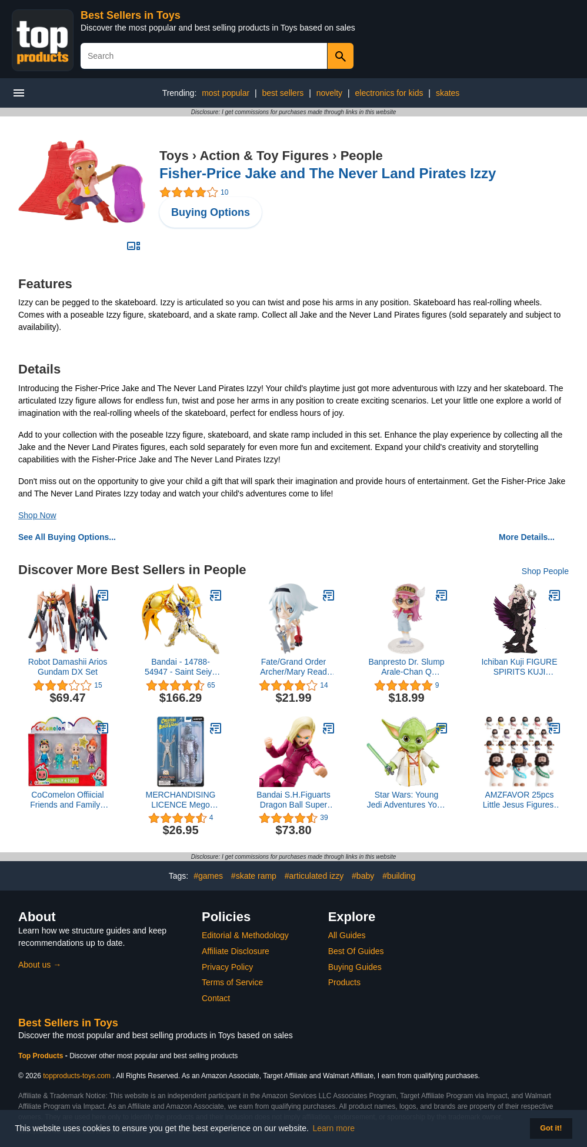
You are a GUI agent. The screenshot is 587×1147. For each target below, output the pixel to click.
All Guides (347, 935)
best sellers (283, 93)
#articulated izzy (314, 876)
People (362, 155)
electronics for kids (389, 93)
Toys (174, 155)
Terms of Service (232, 982)
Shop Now (37, 515)
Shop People (545, 571)
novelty (329, 93)
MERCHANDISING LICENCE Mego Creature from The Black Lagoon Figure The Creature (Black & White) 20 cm (180, 800)
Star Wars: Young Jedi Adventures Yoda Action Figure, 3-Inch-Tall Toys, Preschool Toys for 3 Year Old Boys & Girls (406, 800)
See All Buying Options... (67, 537)
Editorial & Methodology (245, 935)
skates (447, 93)
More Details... (527, 537)
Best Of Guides (356, 951)
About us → (39, 964)
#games (208, 876)
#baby (363, 876)
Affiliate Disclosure (235, 951)
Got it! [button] (551, 1128)
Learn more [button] (334, 1128)
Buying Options (210, 212)
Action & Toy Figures (264, 155)
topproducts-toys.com (77, 1076)
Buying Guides (355, 967)
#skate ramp (253, 876)
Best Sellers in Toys (131, 15)
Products (344, 982)
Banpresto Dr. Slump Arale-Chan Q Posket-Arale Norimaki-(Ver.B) (406, 667)
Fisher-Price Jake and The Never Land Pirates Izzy (327, 173)
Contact (216, 998)
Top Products (41, 1056)
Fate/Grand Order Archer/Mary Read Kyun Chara (293, 667)
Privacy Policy (227, 967)
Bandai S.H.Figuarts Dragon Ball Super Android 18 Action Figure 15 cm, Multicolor (293, 800)
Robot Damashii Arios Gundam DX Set (68, 666)
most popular (225, 93)
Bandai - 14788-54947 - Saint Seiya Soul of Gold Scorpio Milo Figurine (180, 667)
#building (398, 876)
